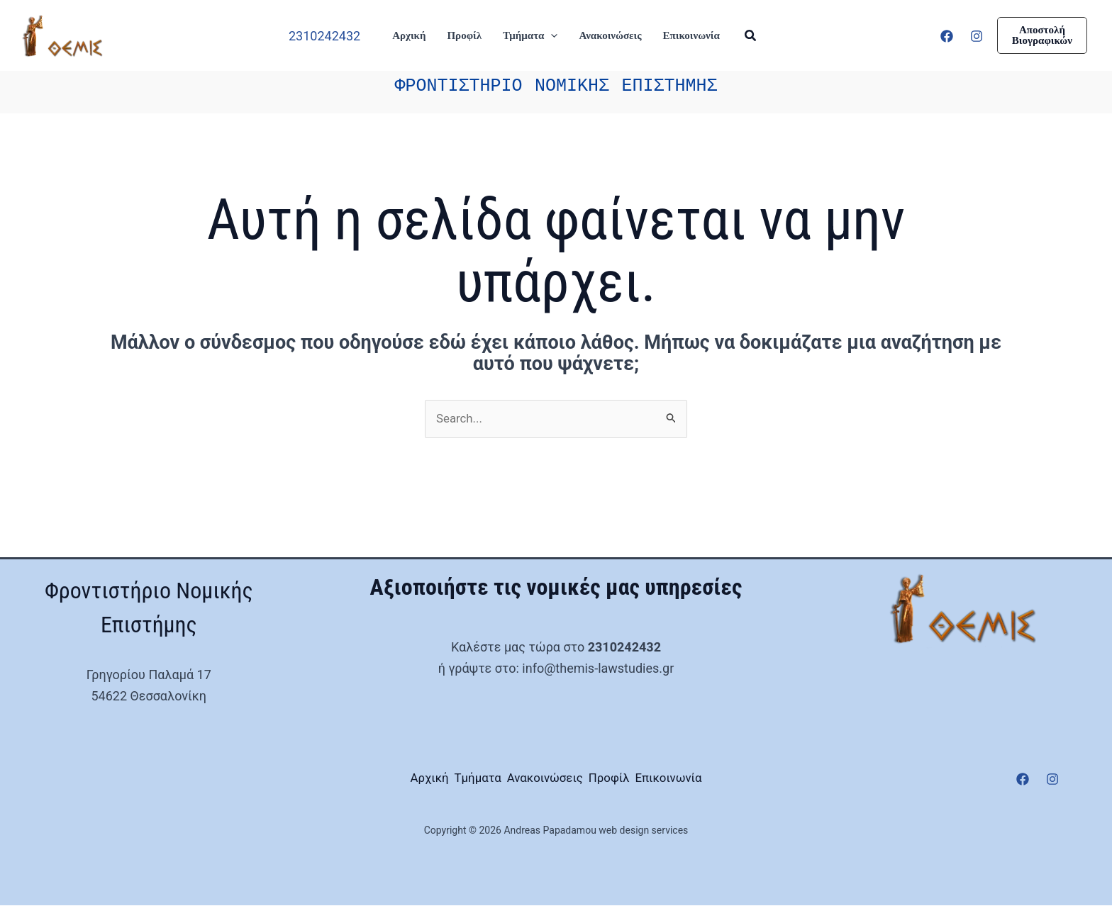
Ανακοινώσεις (544, 779)
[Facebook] (946, 36)
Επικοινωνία (709, 779)
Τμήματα (455, 779)
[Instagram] (976, 36)
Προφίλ (630, 779)
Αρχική (387, 779)
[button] (550, 35)
